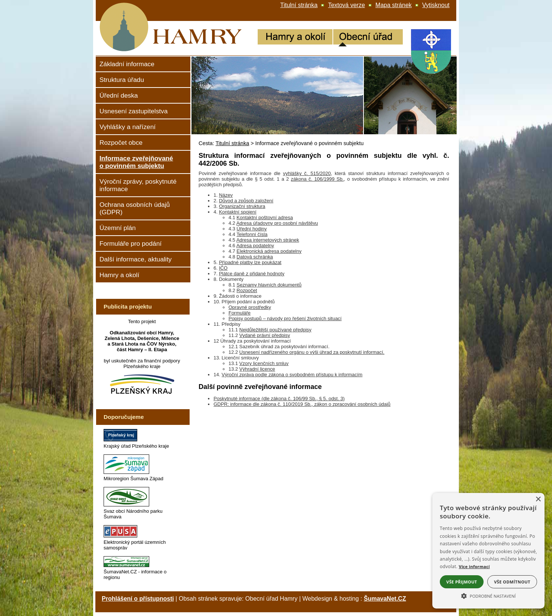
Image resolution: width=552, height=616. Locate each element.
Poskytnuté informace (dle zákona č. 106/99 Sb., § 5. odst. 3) (279, 398)
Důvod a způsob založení (246, 200)
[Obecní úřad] (368, 37)
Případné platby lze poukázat (250, 262)
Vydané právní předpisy (264, 335)
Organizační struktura (242, 206)
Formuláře (240, 313)
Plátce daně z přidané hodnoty (251, 273)
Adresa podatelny (255, 245)
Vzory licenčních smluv (264, 363)
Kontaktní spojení (237, 212)
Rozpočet (247, 290)
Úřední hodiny (252, 229)
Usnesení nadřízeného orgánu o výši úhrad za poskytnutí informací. (311, 352)
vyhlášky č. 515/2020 (307, 173)
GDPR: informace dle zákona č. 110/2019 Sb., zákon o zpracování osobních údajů (302, 404)
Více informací (474, 566)
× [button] (538, 499)
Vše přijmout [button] (461, 582)
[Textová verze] (346, 5)
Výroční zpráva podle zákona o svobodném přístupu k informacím (292, 374)
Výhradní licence (257, 369)
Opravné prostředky (250, 307)
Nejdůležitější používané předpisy (275, 329)
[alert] (488, 551)
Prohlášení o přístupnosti (138, 598)
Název (226, 195)
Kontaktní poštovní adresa (265, 217)
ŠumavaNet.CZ (385, 598)
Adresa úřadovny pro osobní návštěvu (277, 223)
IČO (223, 268)
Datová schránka (255, 257)
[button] (488, 595)
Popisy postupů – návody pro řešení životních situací (285, 318)
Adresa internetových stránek (267, 240)
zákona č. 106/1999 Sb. (317, 179)
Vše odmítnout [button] (512, 582)
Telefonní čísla (251, 234)
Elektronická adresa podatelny (269, 251)
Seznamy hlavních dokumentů (269, 285)
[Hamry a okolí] (295, 37)
